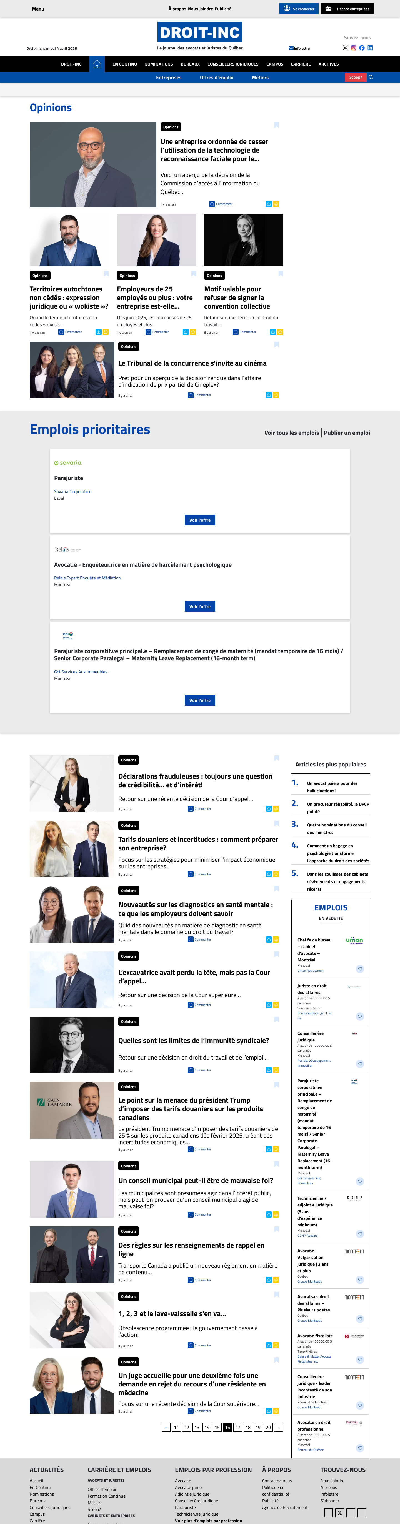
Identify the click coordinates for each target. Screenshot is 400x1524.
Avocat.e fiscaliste (315, 1335)
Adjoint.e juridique (192, 1494)
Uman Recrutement (311, 970)
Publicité (223, 8)
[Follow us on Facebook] (362, 47)
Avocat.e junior (189, 1487)
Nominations (158, 64)
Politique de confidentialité (275, 1490)
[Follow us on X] (345, 47)
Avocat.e (183, 1480)
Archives (329, 64)
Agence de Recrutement (285, 1507)
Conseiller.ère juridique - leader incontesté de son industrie (315, 1386)
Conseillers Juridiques (233, 64)
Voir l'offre (200, 520)
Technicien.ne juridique (196, 1514)
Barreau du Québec (311, 1449)
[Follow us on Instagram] (353, 47)
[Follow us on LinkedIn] (370, 47)
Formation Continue (107, 1496)
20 (268, 1427)
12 (186, 1427)
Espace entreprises (347, 8)
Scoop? (355, 77)
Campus (274, 64)
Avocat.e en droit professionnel (314, 1425)
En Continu (124, 64)
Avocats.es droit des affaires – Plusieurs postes (314, 1303)
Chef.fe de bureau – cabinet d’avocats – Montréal (315, 949)
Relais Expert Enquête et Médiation (87, 577)
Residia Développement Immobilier (314, 1063)
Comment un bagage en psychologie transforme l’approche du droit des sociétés (338, 853)
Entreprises (169, 77)
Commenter (224, 203)
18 (248, 1427)
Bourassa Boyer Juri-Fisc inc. (315, 1015)
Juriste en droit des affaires (312, 989)
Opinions (171, 127)
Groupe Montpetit (310, 1281)
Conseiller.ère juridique (311, 1036)
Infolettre (299, 48)
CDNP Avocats (308, 1235)
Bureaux (190, 64)
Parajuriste (185, 1507)
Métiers (260, 77)
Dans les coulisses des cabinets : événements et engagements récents (337, 881)
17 (237, 1427)
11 (176, 1427)
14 (206, 1427)
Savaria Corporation (73, 491)
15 (217, 1427)
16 (227, 1427)
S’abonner (330, 1500)
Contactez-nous (277, 1480)
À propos (177, 8)
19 (258, 1427)
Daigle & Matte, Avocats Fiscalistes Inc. (314, 1359)
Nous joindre (200, 8)
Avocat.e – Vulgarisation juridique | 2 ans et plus (313, 1260)
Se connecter (299, 8)
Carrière (301, 64)
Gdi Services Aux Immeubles (80, 671)
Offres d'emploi (217, 77)
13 (196, 1427)
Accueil (36, 1480)
